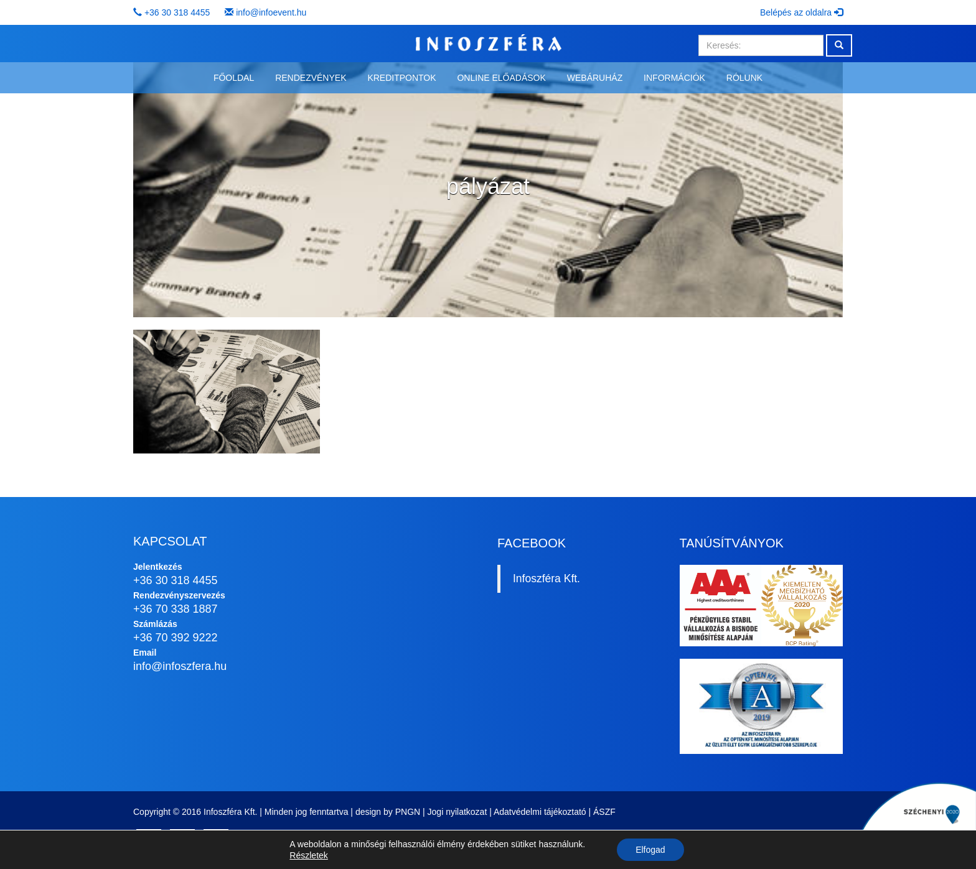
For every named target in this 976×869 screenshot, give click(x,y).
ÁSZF (604, 812)
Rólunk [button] (744, 78)
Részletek (308, 855)
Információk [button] (674, 78)
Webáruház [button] (594, 78)
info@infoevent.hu (271, 12)
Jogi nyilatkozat (457, 812)
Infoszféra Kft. (546, 578)
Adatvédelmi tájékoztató (540, 812)
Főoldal (234, 78)
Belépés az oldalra (801, 12)
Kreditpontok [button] (401, 78)
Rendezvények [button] (310, 78)
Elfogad (650, 850)
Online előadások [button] (501, 78)
